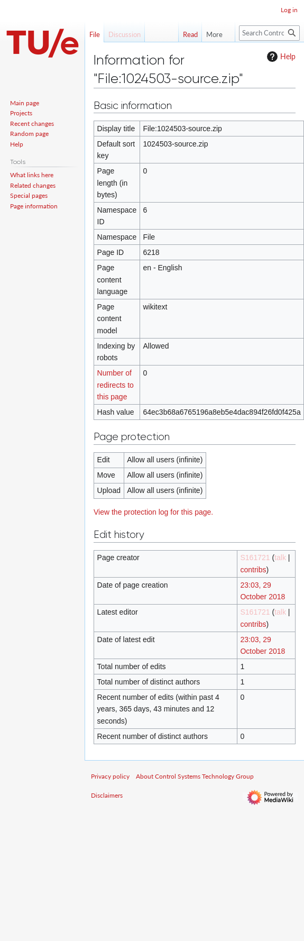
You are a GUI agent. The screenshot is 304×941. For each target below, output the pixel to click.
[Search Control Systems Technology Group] (269, 33)
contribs (253, 569)
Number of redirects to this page (115, 385)
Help (280, 56)
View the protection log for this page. (153, 512)
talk (280, 557)
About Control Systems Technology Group (195, 776)
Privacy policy (110, 776)
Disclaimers (107, 795)
